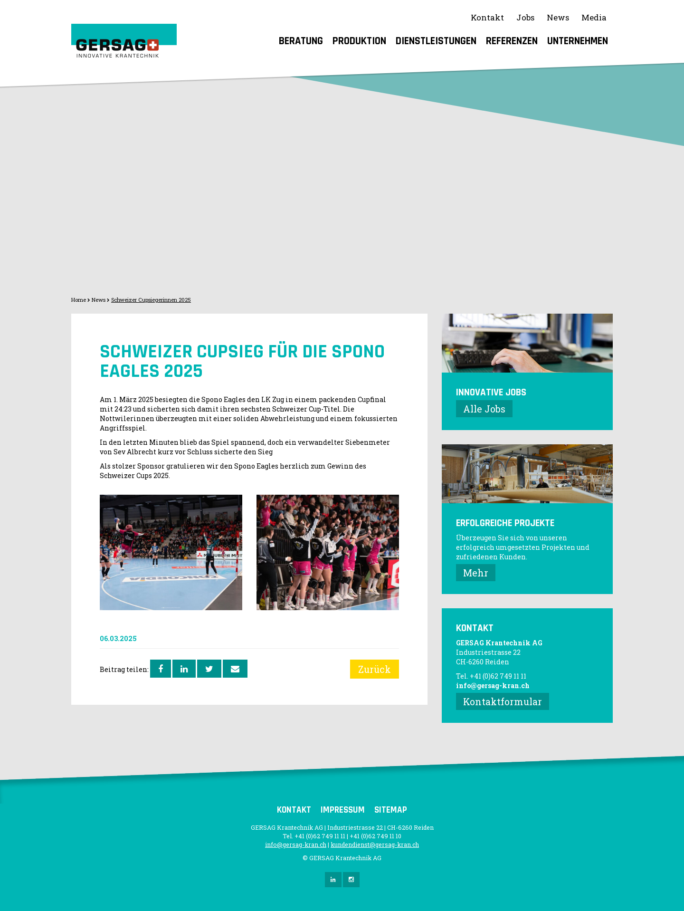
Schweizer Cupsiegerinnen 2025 (151, 299)
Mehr (475, 572)
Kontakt (487, 17)
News (558, 17)
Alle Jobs (484, 409)
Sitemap (390, 810)
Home (78, 299)
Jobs (525, 17)
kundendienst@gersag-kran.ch (375, 844)
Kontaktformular (502, 701)
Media (594, 17)
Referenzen (512, 41)
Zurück (374, 669)
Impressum (343, 810)
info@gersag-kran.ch (493, 685)
